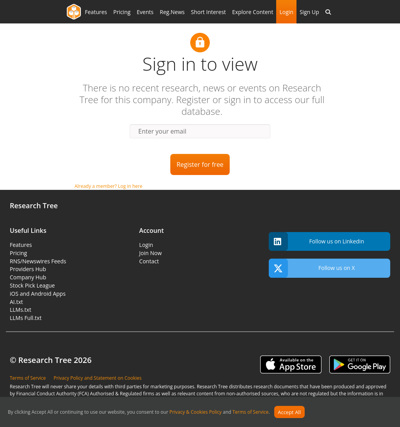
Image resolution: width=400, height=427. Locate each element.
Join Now (150, 253)
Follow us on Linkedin (316, 241)
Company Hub (28, 277)
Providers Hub (28, 269)
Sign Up (309, 12)
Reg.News (172, 12)
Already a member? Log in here (109, 186)
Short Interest (208, 12)
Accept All (289, 412)
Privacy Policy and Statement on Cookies (97, 378)
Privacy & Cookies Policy (196, 412)
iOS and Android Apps (38, 293)
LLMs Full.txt (25, 318)
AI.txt (16, 302)
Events (145, 12)
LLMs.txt (20, 309)
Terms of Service (250, 412)
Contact (149, 261)
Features (96, 12)
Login (286, 12)
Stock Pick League (32, 285)
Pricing (121, 12)
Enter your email (162, 131)
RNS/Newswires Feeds (38, 261)
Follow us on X (312, 268)
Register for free (200, 164)
